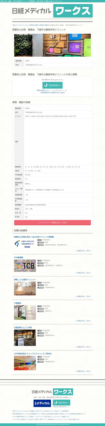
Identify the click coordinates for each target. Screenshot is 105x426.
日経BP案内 (65, 411)
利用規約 (32, 411)
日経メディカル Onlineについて (44, 411)
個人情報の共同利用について (77, 413)
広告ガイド (58, 411)
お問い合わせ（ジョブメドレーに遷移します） (57, 416)
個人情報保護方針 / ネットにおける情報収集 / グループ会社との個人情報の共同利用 (35, 413)
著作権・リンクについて (36, 416)
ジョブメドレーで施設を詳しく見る (52, 222)
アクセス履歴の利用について (20, 416)
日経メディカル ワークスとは (20, 411)
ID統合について (64, 413)
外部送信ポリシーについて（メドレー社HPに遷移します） (64, 419)
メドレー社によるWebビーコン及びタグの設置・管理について (29, 419)
